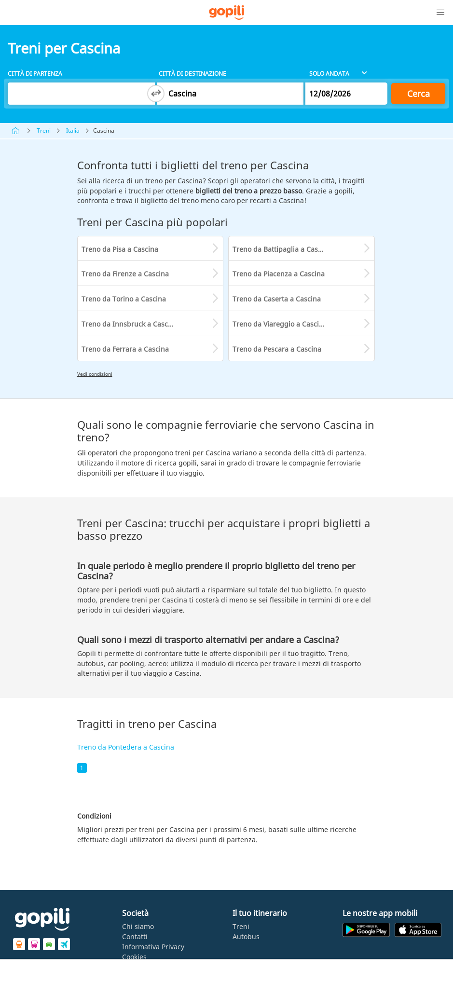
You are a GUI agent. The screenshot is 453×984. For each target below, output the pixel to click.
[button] (440, 12)
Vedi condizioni (94, 373)
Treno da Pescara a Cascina (277, 349)
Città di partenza (35, 73)
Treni (44, 130)
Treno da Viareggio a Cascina (280, 323)
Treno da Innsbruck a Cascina (130, 323)
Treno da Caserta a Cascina (277, 298)
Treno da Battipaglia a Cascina (282, 249)
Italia (73, 130)
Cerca (418, 93)
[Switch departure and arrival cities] (156, 93)
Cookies (134, 956)
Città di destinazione (192, 73)
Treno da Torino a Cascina (124, 298)
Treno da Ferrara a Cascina (125, 349)
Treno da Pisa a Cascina (120, 249)
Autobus (246, 936)
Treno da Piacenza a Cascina (279, 273)
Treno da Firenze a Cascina (125, 273)
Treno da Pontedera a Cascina (125, 747)
